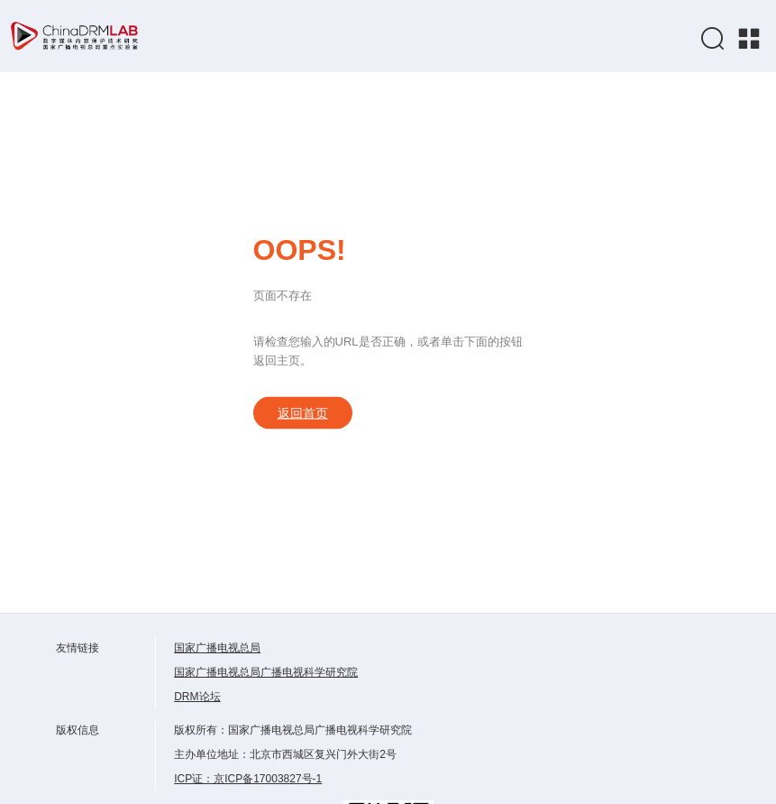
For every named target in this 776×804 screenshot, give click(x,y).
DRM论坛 (197, 696)
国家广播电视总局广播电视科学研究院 (266, 672)
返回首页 (303, 413)
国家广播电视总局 (217, 648)
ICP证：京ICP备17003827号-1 (248, 778)
